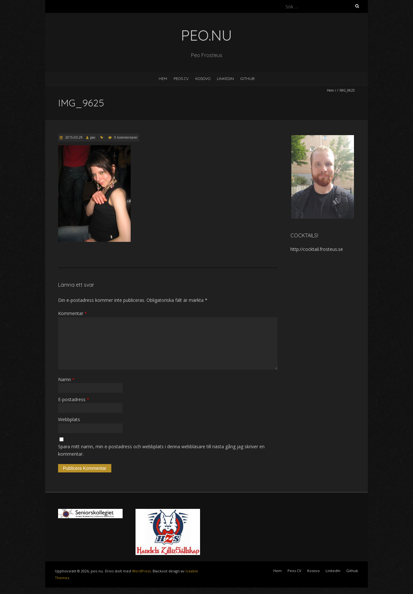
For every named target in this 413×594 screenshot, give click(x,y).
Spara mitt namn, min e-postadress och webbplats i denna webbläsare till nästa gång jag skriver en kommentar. (161, 450)
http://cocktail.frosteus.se (316, 249)
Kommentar (72, 313)
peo (92, 137)
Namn (66, 379)
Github (247, 78)
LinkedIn (225, 78)
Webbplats (69, 419)
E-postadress (73, 399)
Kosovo (202, 78)
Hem (163, 78)
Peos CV (181, 78)
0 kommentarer (125, 137)
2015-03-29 (73, 137)
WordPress (141, 571)
